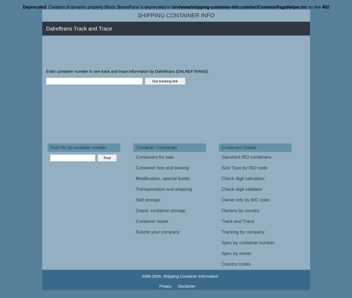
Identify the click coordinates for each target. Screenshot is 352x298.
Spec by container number (248, 242)
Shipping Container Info (176, 15)
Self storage (148, 200)
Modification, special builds (163, 178)
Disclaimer (186, 286)
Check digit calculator (243, 178)
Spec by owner (237, 253)
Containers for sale (155, 157)
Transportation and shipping (164, 189)
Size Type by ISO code (245, 167)
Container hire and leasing (162, 167)
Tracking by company (243, 232)
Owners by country (241, 210)
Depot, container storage (160, 210)
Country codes (236, 264)
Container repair (152, 221)
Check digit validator (242, 189)
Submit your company (158, 232)
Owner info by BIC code (246, 200)
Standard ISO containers (246, 157)
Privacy (166, 286)
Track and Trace (238, 221)
